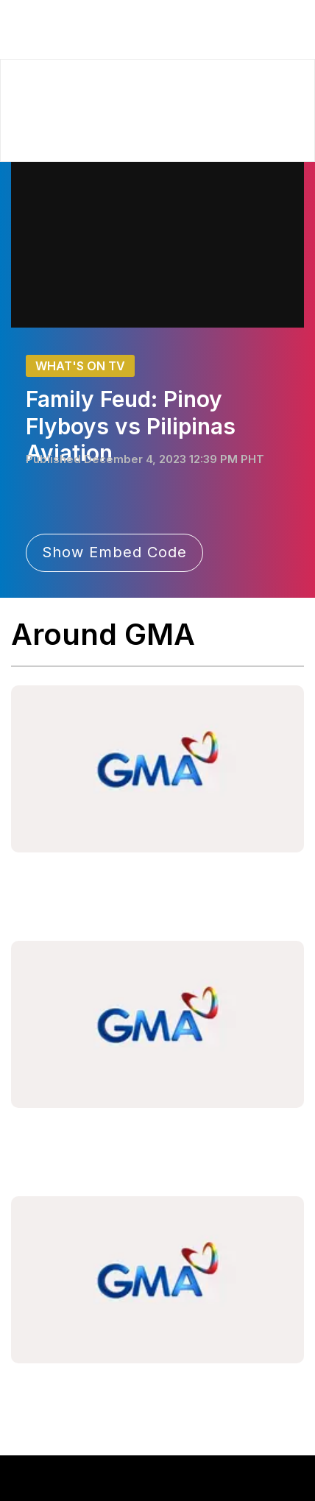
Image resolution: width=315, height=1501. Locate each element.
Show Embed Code (114, 552)
